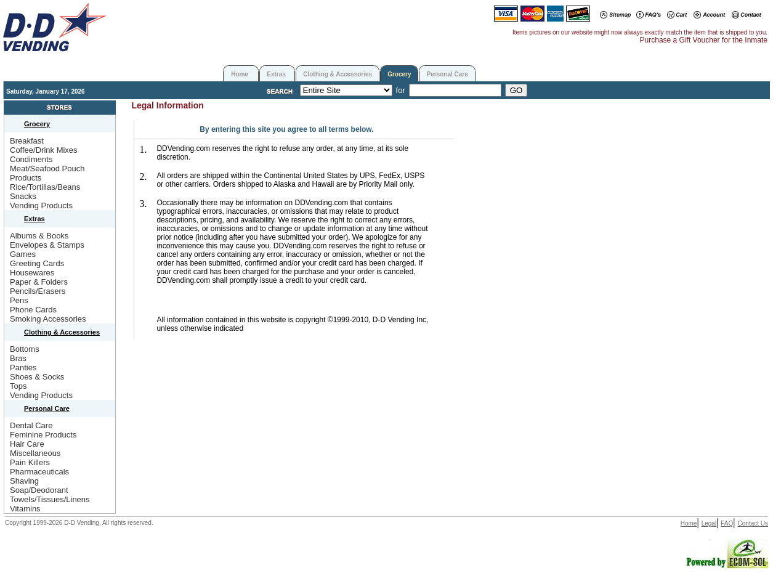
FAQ (727, 523)
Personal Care (446, 74)
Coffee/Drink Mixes (44, 150)
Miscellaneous (35, 453)
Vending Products (41, 205)
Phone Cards (33, 309)
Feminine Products (43, 434)
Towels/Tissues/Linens (50, 499)
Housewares (32, 272)
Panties (23, 367)
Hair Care (27, 444)
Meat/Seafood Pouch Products (47, 173)
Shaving (24, 481)
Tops (18, 386)
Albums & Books (39, 235)
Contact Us (753, 523)
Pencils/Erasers (37, 291)
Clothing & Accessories (337, 74)
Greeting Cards (37, 263)
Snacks (23, 196)
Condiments (31, 159)
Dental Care (31, 425)
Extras (276, 74)
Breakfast (27, 140)
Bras (18, 358)
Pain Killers (30, 462)
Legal (709, 523)
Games (23, 254)
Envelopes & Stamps (47, 245)
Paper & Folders (39, 281)
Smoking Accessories (48, 318)
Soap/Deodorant (39, 490)
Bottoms (24, 349)
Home (239, 74)
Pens (19, 300)
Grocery (399, 74)
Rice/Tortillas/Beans (45, 187)
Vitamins (25, 508)
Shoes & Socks (37, 376)
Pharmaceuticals (39, 471)
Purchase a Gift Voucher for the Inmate (703, 40)
